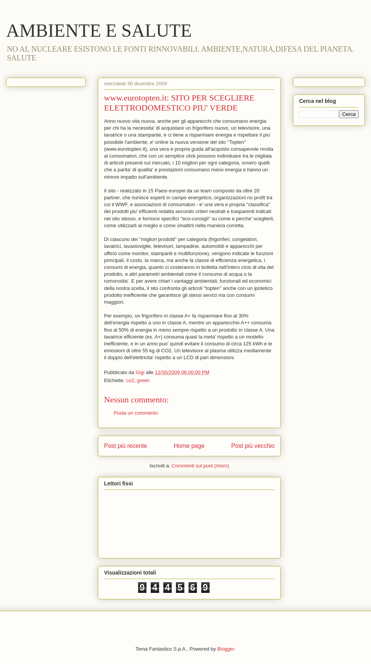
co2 (130, 380)
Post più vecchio (253, 446)
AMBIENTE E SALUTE (99, 30)
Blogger (225, 649)
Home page (189, 446)
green (143, 380)
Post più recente (125, 446)
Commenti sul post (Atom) (200, 466)
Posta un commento (136, 413)
